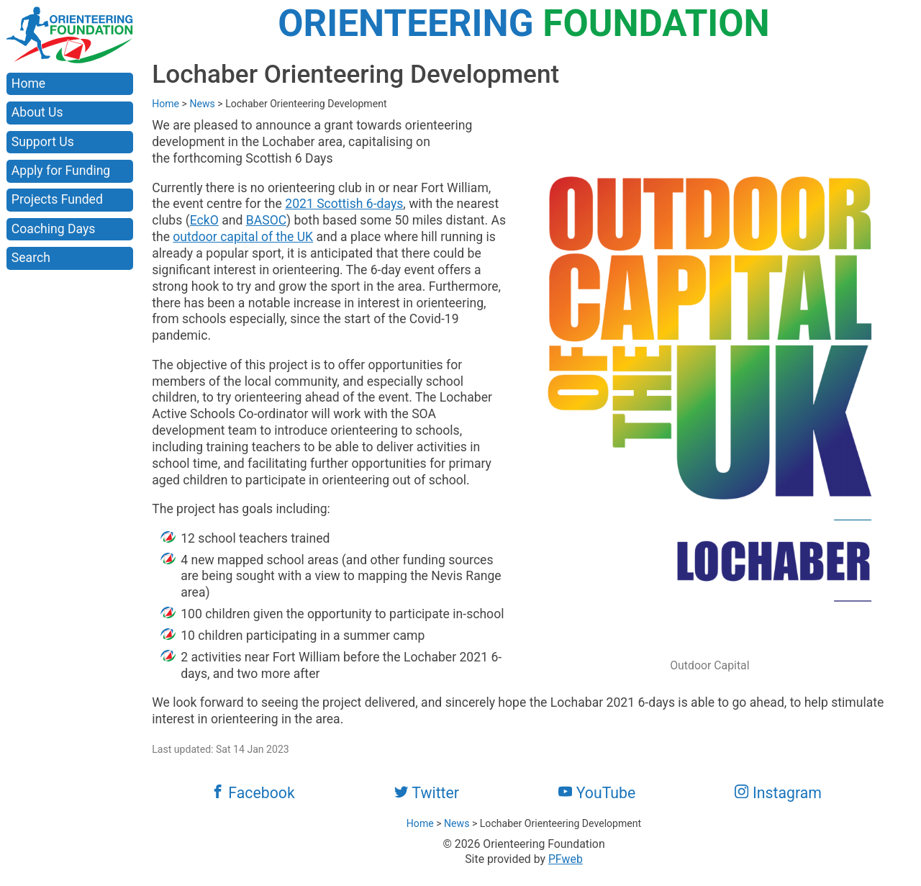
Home (28, 83)
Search (31, 257)
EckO (204, 220)
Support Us (43, 142)
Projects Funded (57, 199)
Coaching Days (54, 229)
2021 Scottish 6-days (344, 203)
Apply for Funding (61, 170)
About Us (37, 112)
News (201, 103)
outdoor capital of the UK (243, 237)
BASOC (266, 220)
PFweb (565, 859)
